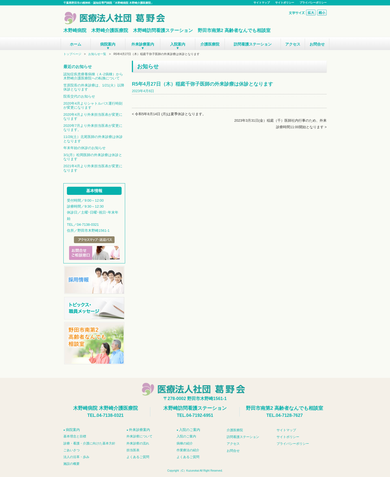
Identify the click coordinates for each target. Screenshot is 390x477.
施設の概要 (71, 464)
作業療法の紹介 (188, 450)
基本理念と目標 (74, 436)
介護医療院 (209, 44)
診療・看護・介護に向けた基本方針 (89, 443)
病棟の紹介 (185, 443)
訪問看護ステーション (253, 44)
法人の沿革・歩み (76, 457)
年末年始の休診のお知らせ (84, 148)
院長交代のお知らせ (79, 96)
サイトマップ (261, 2)
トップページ (72, 54)
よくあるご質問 (137, 457)
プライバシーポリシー (313, 2)
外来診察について (139, 436)
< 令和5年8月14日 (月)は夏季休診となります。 (169, 114)
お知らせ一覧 (97, 54)
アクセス (292, 44)
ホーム (75, 44)
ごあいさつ (71, 450)
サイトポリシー (284, 2)
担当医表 (132, 450)
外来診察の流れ (137, 443)
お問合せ (317, 44)
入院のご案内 (186, 436)
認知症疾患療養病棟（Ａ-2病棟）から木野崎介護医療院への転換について (93, 76)
